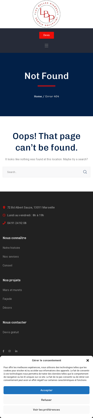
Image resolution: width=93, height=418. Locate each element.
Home (38, 96)
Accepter (46, 390)
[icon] (3, 351)
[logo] (46, 14)
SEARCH (85, 172)
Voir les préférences (46, 409)
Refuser (46, 400)
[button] (87, 360)
